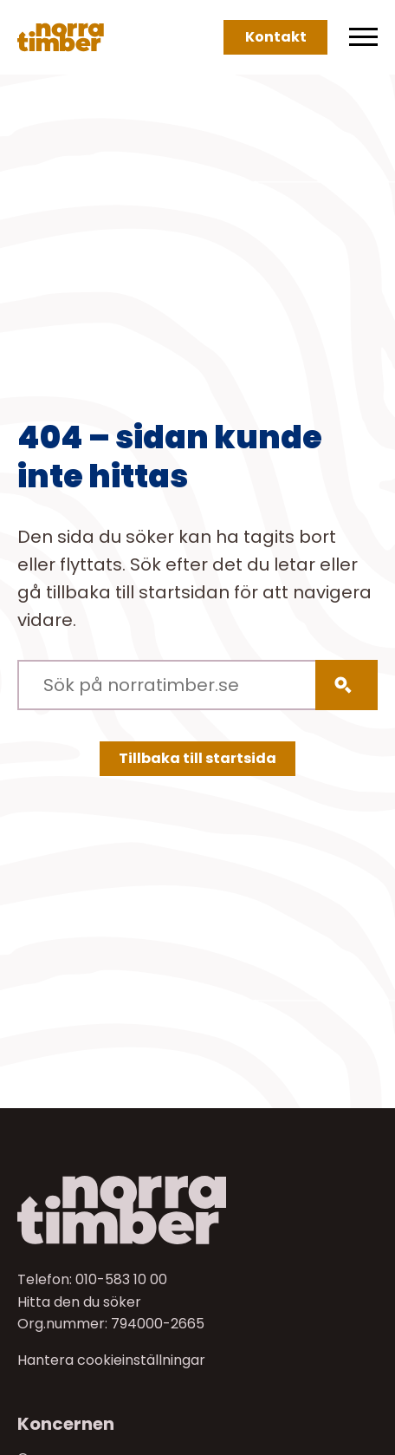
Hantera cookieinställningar (111, 1360)
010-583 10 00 (121, 1279)
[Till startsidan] (197, 1210)
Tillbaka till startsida (197, 758)
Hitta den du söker (79, 1302)
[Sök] (346, 685)
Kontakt (276, 37)
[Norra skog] (60, 37)
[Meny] (363, 37)
